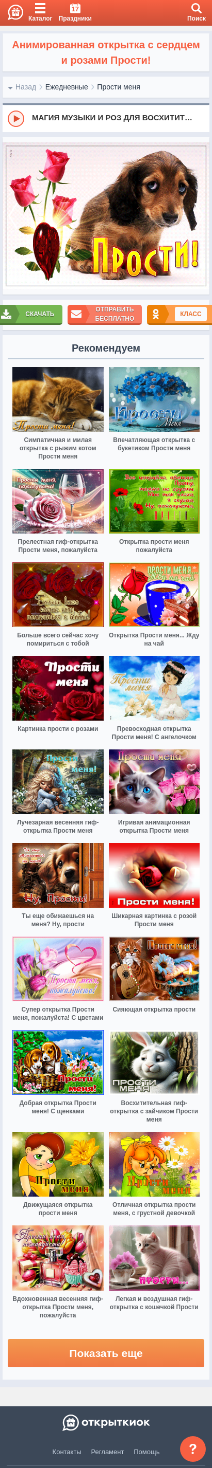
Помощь (146, 1452)
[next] (199, 215)
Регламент (107, 1452)
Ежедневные (66, 87)
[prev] (13, 215)
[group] (106, 118)
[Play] (16, 119)
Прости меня (118, 87)
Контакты (67, 1452)
